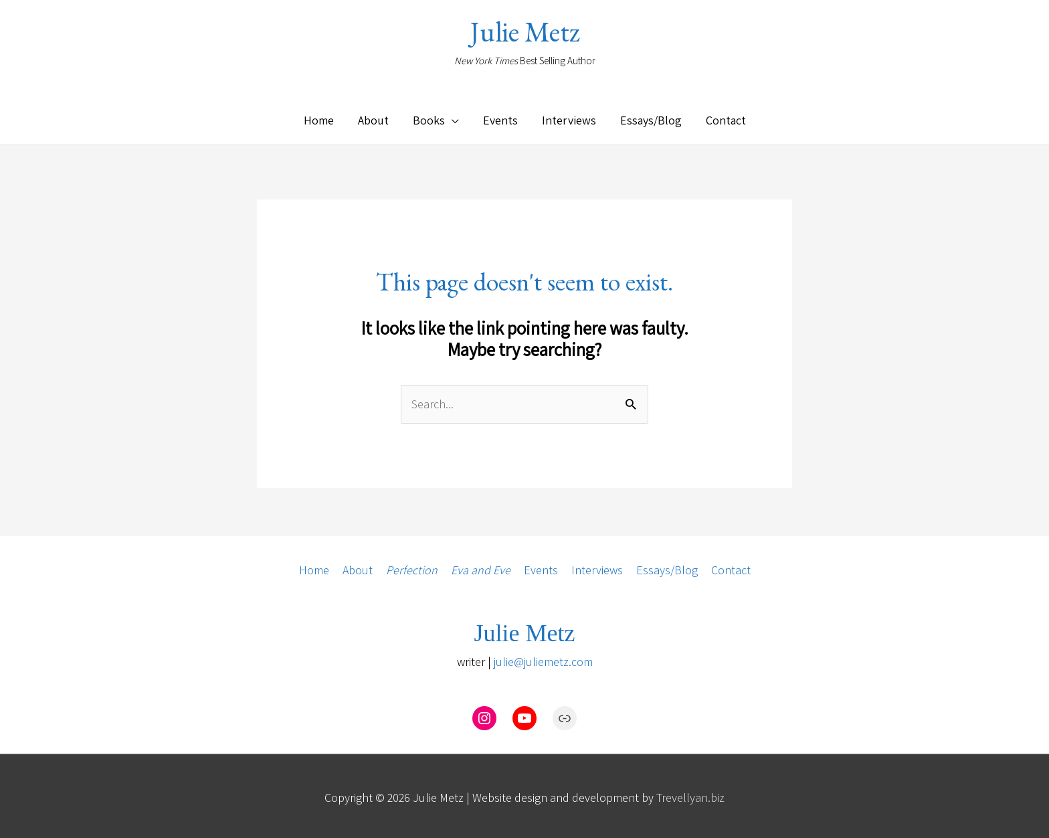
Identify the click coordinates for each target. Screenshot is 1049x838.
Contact (731, 566)
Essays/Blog (667, 566)
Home (313, 566)
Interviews (597, 566)
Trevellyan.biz (690, 794)
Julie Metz (525, 31)
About (357, 566)
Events (541, 566)
